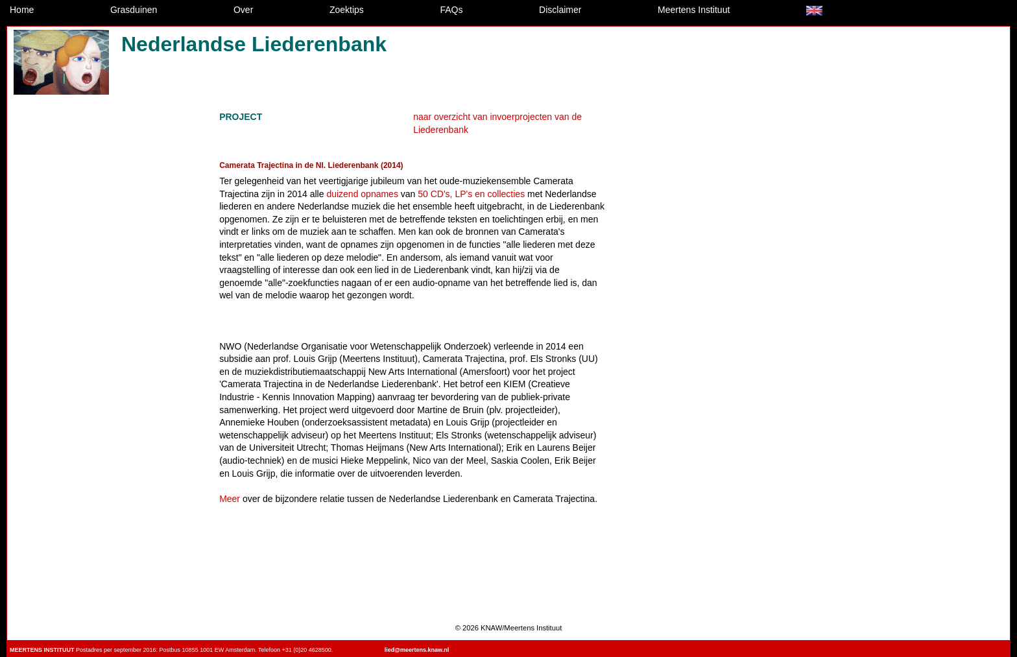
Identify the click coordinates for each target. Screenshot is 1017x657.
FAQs (451, 10)
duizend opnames (362, 194)
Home (22, 10)
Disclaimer (560, 10)
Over (243, 10)
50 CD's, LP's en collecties (471, 194)
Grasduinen (133, 10)
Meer (229, 499)
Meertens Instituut (694, 10)
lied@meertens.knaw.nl (417, 650)
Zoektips (346, 10)
